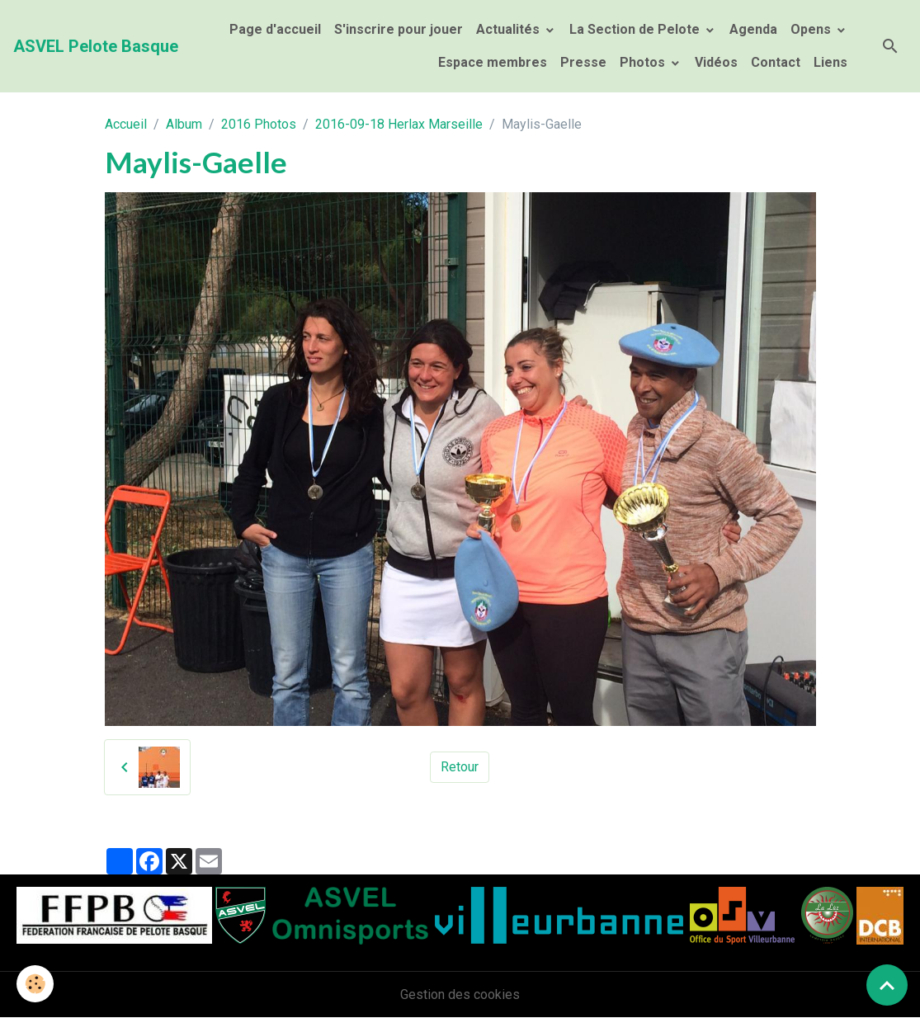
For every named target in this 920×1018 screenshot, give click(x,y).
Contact (775, 62)
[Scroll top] (887, 985)
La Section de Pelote (636, 29)
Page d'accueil (275, 29)
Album (184, 124)
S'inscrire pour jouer (398, 29)
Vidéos (716, 62)
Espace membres (491, 62)
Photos (644, 62)
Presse (583, 62)
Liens (830, 62)
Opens (812, 29)
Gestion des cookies (460, 994)
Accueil (126, 124)
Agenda (753, 29)
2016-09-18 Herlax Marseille (399, 124)
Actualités (509, 29)
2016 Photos (258, 124)
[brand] (95, 46)
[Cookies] (35, 983)
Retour (460, 767)
